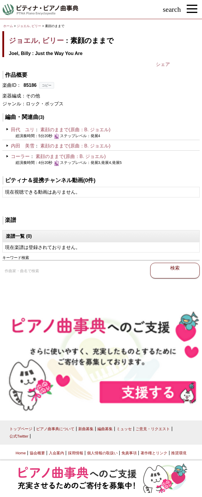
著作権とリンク (154, 453)
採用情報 (75, 453)
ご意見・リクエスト (153, 429)
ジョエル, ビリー (29, 26)
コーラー (20, 156)
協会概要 (37, 453)
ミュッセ (124, 429)
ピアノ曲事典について (55, 429)
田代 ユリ (22, 129)
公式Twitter (18, 436)
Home (21, 453)
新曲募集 (86, 429)
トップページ (20, 429)
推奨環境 (178, 453)
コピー (46, 85)
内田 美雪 (22, 145)
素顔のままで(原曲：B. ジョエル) (75, 129)
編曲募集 (105, 429)
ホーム (8, 26)
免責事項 (129, 453)
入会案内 (56, 453)
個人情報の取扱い (102, 453)
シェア (163, 64)
